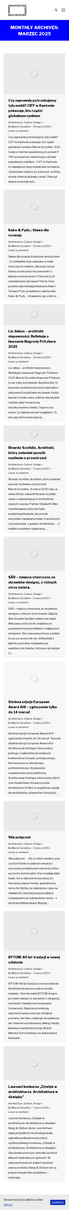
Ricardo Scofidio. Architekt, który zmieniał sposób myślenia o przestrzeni (31, 453)
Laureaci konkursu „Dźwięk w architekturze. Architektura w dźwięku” (33, 1092)
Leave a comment (18, 130)
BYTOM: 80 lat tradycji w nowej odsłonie (34, 959)
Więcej (8, 1204)
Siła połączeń (19, 837)
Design (37, 122)
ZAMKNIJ (58, 1202)
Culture (28, 122)
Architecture (15, 122)
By (19, 126)
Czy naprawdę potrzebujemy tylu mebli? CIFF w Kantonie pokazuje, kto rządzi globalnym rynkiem (32, 108)
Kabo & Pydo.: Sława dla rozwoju (28, 232)
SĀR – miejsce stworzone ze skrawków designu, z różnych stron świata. (32, 582)
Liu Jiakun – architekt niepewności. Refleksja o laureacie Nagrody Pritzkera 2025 (32, 339)
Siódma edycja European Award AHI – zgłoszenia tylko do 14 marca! (32, 707)
